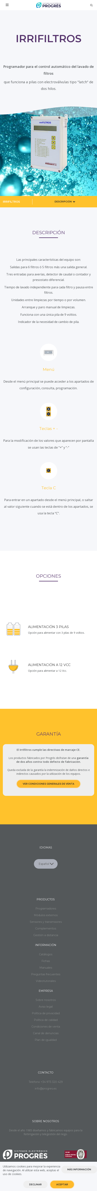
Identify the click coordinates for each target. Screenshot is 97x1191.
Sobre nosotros (46, 1000)
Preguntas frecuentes (45, 974)
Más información (79, 1169)
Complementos (45, 928)
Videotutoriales (46, 981)
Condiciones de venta (45, 1026)
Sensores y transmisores (46, 922)
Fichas (45, 961)
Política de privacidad (46, 1013)
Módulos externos (46, 915)
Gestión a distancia (45, 935)
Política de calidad (46, 1020)
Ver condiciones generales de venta (48, 783)
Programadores (45, 908)
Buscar (91, 5)
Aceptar (62, 1184)
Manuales (45, 967)
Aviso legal (46, 1006)
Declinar (35, 1184)
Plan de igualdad (46, 1040)
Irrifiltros (11, 201)
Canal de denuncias (46, 1033)
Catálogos (45, 954)
